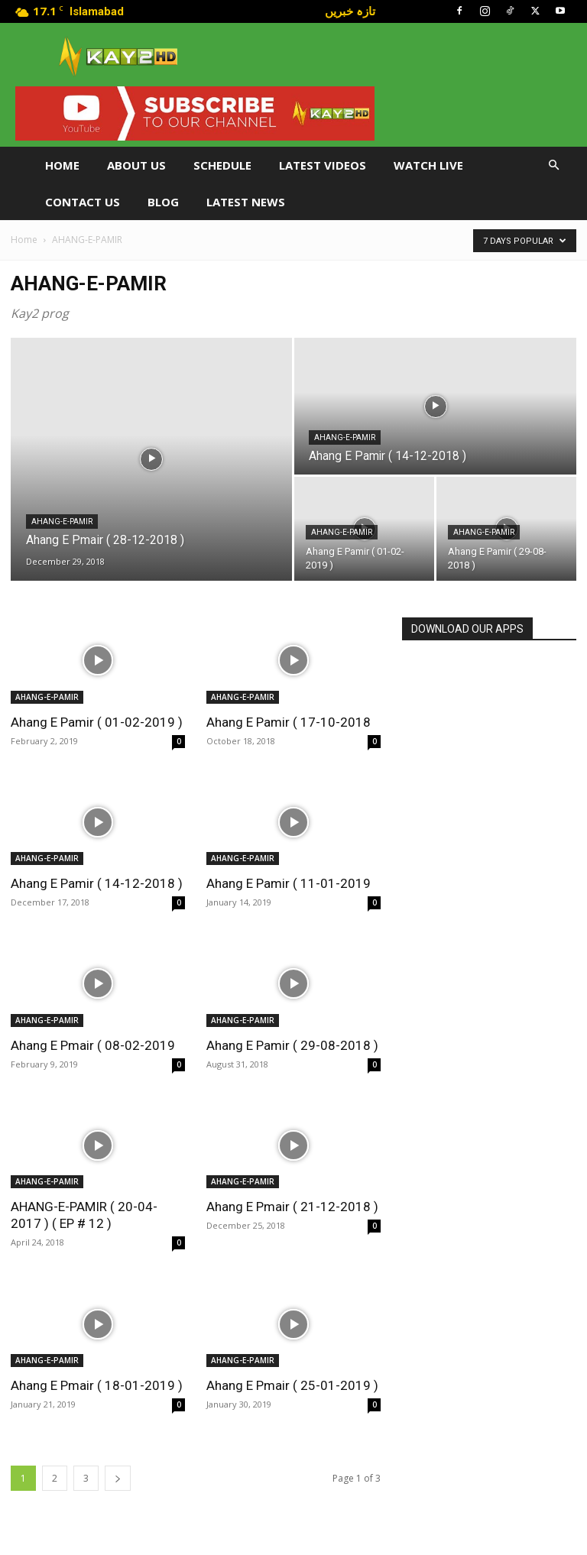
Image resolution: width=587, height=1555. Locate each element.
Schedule (222, 165)
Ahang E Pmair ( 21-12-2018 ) (292, 1206)
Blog (163, 201)
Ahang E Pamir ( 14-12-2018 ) (97, 883)
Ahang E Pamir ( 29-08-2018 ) (292, 1045)
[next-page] (118, 1478)
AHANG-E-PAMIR (61, 521)
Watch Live (428, 165)
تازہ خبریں (350, 10)
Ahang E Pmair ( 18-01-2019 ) (97, 1385)
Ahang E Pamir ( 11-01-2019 (288, 883)
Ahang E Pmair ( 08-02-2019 (93, 1045)
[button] (553, 165)
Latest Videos (322, 165)
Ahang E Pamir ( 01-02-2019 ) (97, 722)
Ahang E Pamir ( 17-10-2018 (288, 722)
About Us (136, 165)
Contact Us (82, 201)
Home (62, 165)
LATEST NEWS (245, 201)
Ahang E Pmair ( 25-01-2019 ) (292, 1385)
